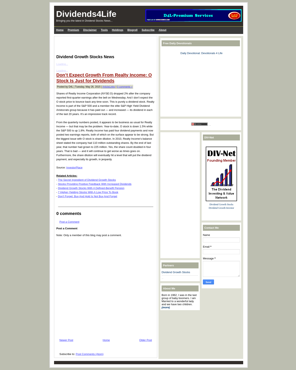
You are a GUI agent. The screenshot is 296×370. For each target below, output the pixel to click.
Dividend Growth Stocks (176, 272)
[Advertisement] (104, 44)
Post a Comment (69, 221)
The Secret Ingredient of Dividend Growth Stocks (87, 179)
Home (106, 340)
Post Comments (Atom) (90, 354)
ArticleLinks (108, 86)
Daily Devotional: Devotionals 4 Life (201, 53)
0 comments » (124, 86)
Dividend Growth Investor (221, 208)
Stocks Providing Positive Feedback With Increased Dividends (95, 184)
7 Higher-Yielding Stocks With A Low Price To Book (88, 192)
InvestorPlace (74, 167)
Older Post (145, 340)
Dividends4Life (86, 14)
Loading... (62, 64)
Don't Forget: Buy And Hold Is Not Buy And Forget (87, 196)
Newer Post (66, 340)
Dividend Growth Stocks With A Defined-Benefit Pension (91, 188)
